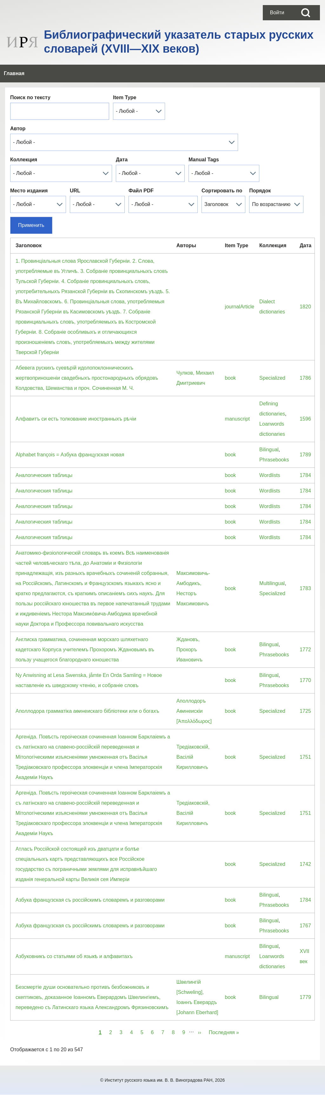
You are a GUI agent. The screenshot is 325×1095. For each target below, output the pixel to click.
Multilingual (272, 583)
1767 (305, 925)
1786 (305, 378)
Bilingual (268, 449)
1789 (305, 454)
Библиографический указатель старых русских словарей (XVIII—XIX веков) (179, 41)
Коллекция (23, 159)
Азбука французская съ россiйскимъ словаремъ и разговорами (90, 900)
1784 (305, 475)
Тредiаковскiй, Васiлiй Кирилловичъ (192, 757)
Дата (122, 159)
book (230, 378)
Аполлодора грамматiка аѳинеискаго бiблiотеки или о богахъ (87, 711)
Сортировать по (222, 190)
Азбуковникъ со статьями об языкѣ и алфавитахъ (74, 956)
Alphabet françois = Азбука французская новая (70, 454)
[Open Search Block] (305, 12)
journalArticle (239, 306)
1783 (305, 588)
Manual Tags (204, 159)
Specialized (272, 378)
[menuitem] (277, 12)
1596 (305, 419)
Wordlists (269, 475)
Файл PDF (141, 190)
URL (75, 190)
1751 (305, 757)
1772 (305, 649)
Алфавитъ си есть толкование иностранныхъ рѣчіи (76, 419)
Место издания (29, 190)
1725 (305, 711)
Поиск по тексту (30, 97)
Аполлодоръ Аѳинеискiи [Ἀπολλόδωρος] (194, 711)
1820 (305, 306)
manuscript (237, 419)
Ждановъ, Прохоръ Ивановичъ (189, 649)
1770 (305, 680)
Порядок (260, 190)
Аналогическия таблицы (44, 475)
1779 (305, 997)
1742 (305, 864)
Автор (17, 128)
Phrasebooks (274, 459)
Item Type (124, 97)
